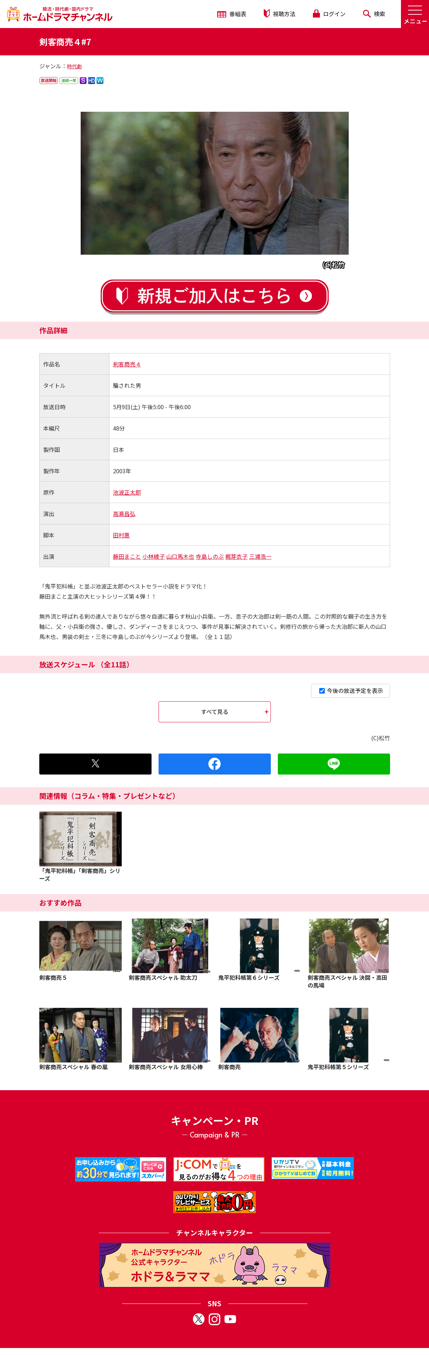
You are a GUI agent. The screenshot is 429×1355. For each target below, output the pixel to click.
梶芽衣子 (236, 556)
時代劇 (74, 66)
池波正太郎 (127, 492)
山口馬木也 (180, 556)
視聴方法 (279, 13)
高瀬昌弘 (124, 513)
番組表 (231, 13)
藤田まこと (127, 556)
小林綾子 (153, 556)
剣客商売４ (127, 364)
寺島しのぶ (210, 556)
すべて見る (214, 711)
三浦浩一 (260, 556)
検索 (374, 13)
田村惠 (121, 535)
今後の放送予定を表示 (351, 690)
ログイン (329, 13)
